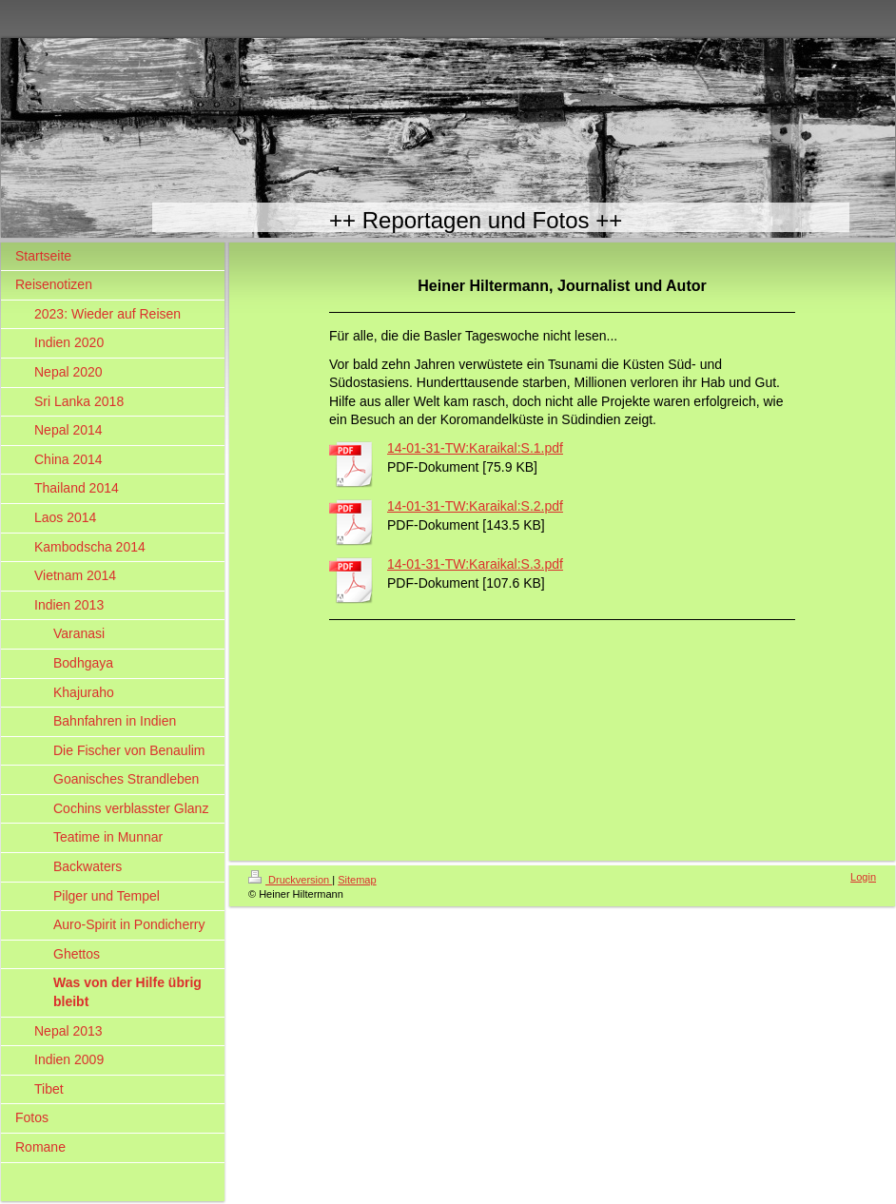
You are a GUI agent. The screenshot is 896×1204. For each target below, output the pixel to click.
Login (863, 877)
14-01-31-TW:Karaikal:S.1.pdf (475, 448)
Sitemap (357, 879)
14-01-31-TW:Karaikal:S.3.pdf (475, 564)
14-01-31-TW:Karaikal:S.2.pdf (475, 506)
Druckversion (290, 879)
